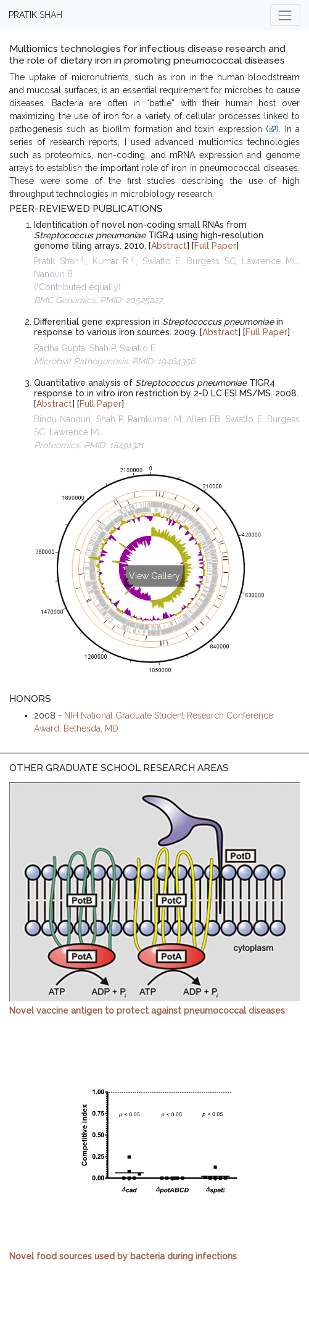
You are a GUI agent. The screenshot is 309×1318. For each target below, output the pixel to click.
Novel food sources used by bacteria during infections (123, 1256)
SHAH (35, 15)
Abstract (169, 246)
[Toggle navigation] (285, 15)
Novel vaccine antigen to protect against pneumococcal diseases (147, 1011)
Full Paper (215, 246)
